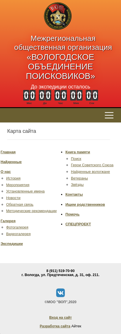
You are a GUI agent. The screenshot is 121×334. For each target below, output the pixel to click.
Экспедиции (12, 243)
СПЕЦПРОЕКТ (78, 224)
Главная (8, 152)
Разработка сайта (55, 326)
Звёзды (77, 184)
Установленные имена (25, 191)
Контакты (74, 194)
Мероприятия (17, 185)
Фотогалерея (17, 227)
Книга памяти (77, 152)
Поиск (76, 158)
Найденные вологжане (90, 171)
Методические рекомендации (31, 211)
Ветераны (79, 178)
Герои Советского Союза (92, 165)
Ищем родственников (85, 204)
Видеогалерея (18, 234)
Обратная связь (19, 204)
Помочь (72, 214)
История (13, 178)
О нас (6, 171)
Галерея (8, 221)
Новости (13, 198)
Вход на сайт (60, 318)
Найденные (11, 162)
